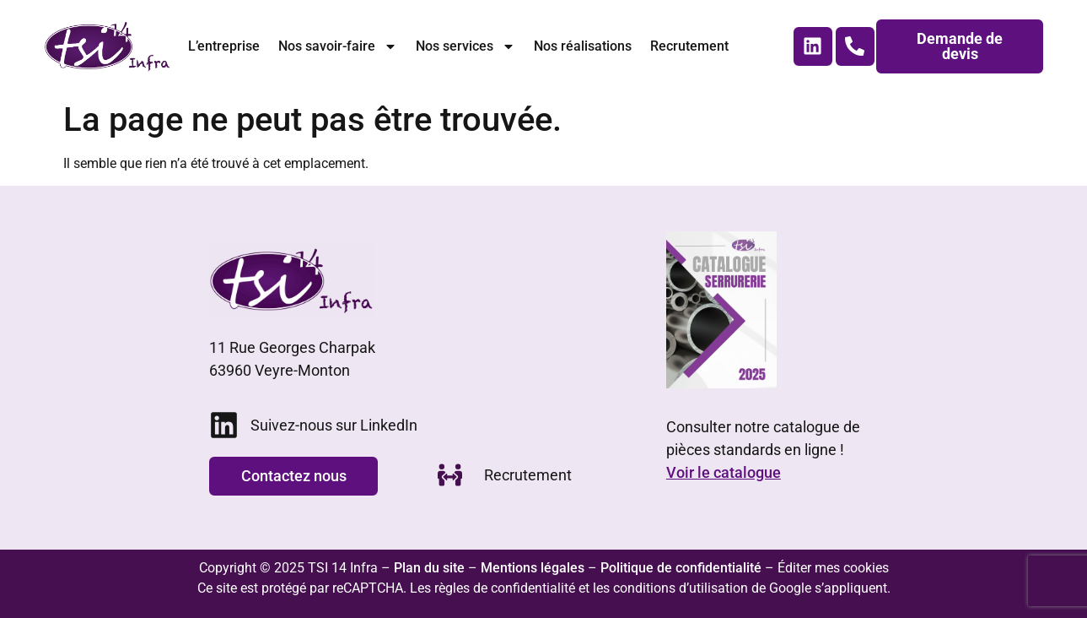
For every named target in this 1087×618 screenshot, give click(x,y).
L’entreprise (224, 46)
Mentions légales (532, 568)
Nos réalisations (583, 46)
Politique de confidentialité (680, 568)
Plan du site (429, 568)
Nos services (465, 46)
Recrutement (689, 46)
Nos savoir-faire (337, 46)
